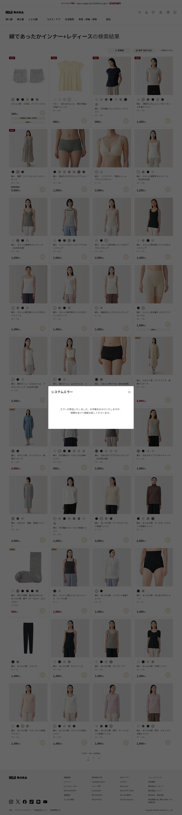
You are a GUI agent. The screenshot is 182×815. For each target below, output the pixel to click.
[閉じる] (129, 392)
